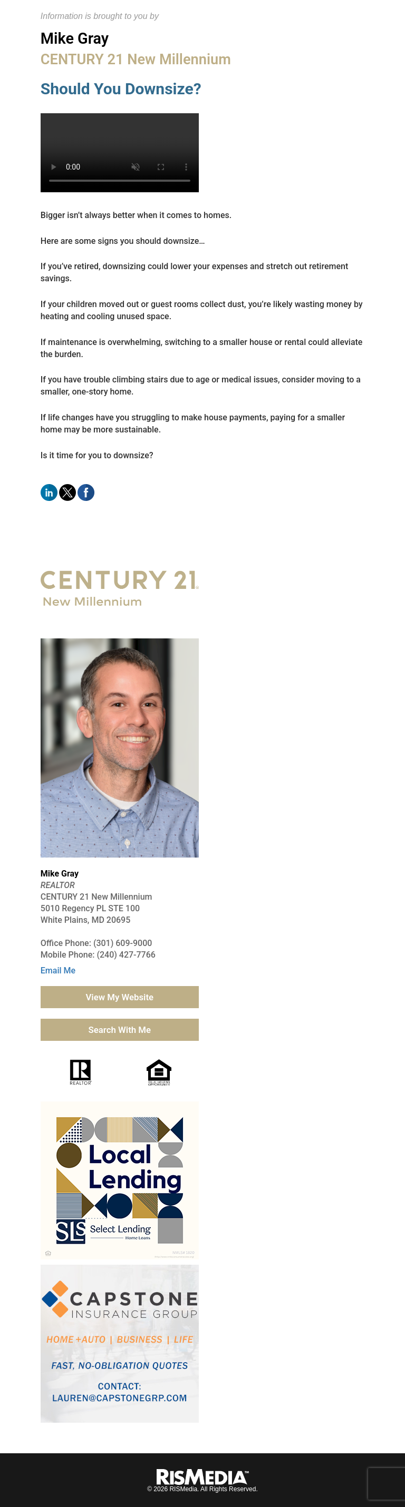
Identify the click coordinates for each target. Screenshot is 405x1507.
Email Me (58, 971)
